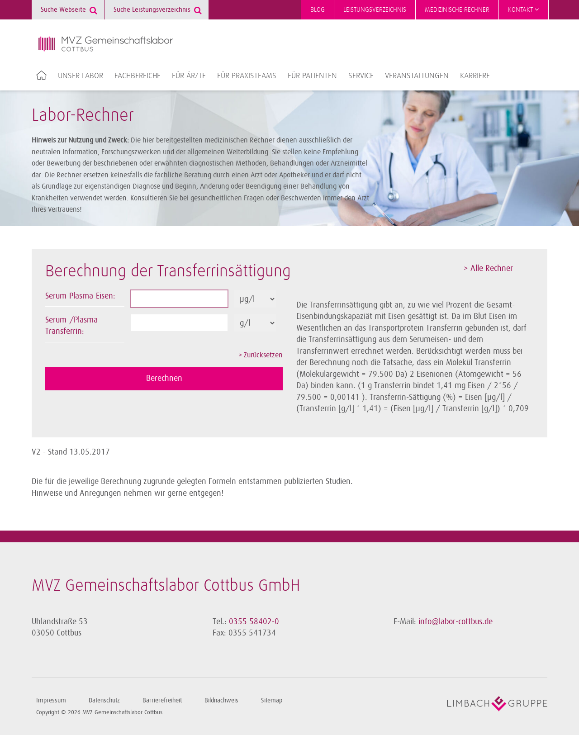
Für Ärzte (189, 76)
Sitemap (271, 700)
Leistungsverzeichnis (374, 9)
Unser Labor (80, 76)
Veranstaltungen (417, 76)
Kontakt (523, 9)
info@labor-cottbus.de (455, 621)
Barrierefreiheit (162, 700)
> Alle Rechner (488, 268)
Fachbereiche (137, 76)
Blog (317, 9)
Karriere (475, 76)
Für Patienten (312, 76)
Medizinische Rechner (457, 9)
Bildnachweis (221, 700)
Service (361, 76)
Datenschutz (104, 700)
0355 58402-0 (254, 621)
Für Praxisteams (246, 76)
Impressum (51, 700)
